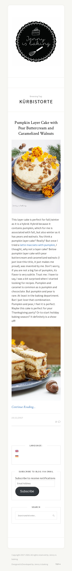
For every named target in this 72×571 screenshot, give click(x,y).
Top (58, 564)
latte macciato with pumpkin (37, 245)
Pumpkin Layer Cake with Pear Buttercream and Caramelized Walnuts (36, 128)
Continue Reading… (23, 407)
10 (58, 421)
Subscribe (27, 491)
